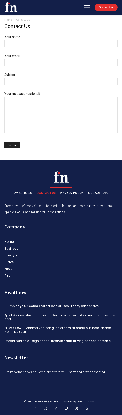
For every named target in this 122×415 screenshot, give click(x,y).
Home (8, 19)
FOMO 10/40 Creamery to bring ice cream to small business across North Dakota (58, 330)
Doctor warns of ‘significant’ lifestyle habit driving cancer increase (57, 341)
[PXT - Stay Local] (11, 7)
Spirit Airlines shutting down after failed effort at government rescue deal (59, 317)
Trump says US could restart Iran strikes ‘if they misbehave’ (51, 306)
